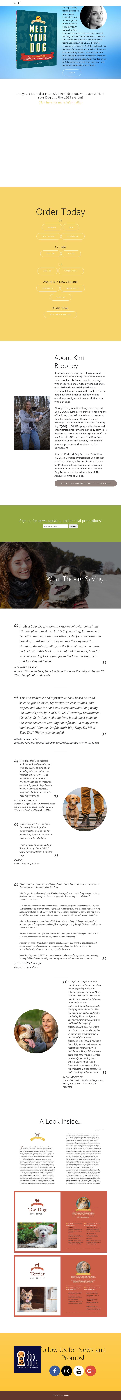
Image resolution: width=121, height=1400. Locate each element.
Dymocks (60, 297)
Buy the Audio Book (60, 314)
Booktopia (48, 288)
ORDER (72, 73)
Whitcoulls (72, 288)
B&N (71, 227)
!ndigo (71, 253)
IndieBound (49, 236)
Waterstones (71, 271)
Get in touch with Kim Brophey (86, 483)
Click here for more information (61, 102)
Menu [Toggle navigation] (16, 3)
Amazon (52, 227)
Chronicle (72, 236)
